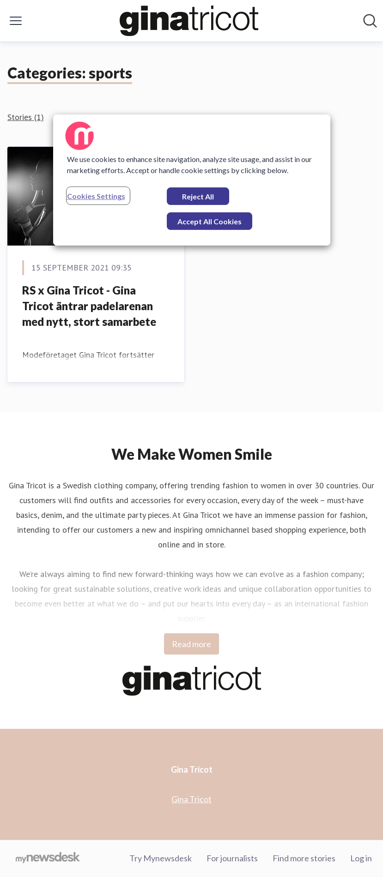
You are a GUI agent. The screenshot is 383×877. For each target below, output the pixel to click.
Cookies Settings (96, 196)
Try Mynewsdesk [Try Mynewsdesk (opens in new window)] (160, 858)
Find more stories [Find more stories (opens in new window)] (304, 858)
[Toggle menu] (16, 21)
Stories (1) (25, 117)
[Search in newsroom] (370, 20)
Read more (191, 644)
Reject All (198, 196)
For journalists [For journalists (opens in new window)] (232, 858)
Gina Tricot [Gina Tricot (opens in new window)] (191, 799)
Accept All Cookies (209, 221)
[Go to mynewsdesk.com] (48, 858)
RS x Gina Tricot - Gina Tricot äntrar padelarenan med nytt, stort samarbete (89, 305)
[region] (191, 180)
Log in (361, 858)
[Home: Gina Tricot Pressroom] (189, 21)
